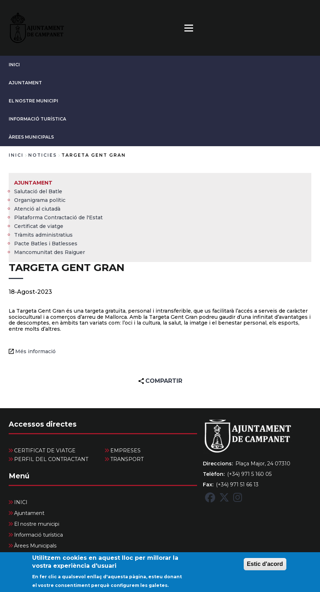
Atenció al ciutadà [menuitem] (37, 209)
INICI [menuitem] (20, 502)
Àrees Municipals (31, 137)
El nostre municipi (33, 100)
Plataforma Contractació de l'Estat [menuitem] (58, 217)
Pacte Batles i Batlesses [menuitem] (45, 243)
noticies (42, 155)
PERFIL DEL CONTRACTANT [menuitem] (51, 459)
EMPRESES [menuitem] (125, 450)
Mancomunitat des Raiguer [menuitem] (49, 252)
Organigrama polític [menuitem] (39, 200)
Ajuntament (25, 82)
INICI (14, 64)
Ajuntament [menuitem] (33, 182)
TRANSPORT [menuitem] (127, 459)
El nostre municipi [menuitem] (36, 524)
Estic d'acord (265, 567)
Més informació (35, 351)
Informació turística (37, 119)
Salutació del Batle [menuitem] (38, 191)
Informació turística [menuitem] (38, 534)
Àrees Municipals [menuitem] (35, 545)
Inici (16, 155)
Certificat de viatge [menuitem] (38, 226)
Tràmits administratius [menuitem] (43, 235)
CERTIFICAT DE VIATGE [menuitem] (45, 450)
